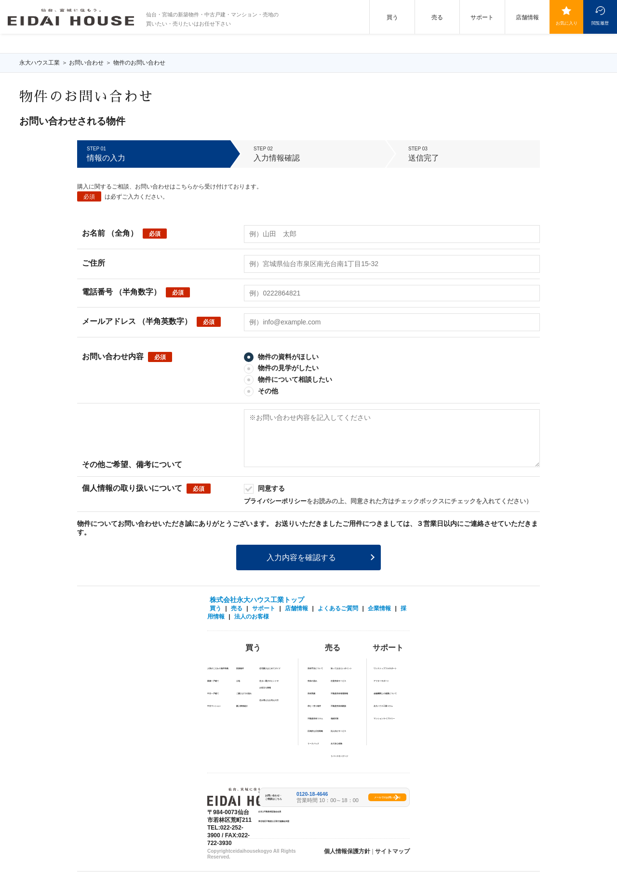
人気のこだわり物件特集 (217, 668)
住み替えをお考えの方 (269, 700)
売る (437, 17)
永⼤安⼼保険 (336, 743)
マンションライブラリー (384, 718)
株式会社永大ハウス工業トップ (257, 600)
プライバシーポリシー (275, 501)
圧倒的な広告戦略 (315, 731)
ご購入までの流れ (244, 693)
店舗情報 (527, 17)
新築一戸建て (213, 681)
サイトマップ (392, 851)
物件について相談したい (288, 379)
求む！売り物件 (314, 706)
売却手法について (315, 668)
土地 (238, 681)
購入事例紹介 (242, 706)
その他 (261, 391)
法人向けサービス (338, 731)
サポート (482, 17)
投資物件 (240, 668)
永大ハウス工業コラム (383, 706)
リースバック (313, 743)
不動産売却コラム (315, 718)
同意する (264, 488)
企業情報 (379, 608)
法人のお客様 (251, 616)
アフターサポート (381, 681)
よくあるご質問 (338, 608)
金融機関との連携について (385, 693)
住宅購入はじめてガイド (270, 668)
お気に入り (566, 23)
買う (392, 17)
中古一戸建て (213, 693)
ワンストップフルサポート (385, 668)
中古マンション (214, 706)
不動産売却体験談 (338, 706)
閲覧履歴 (600, 23)
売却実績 (311, 693)
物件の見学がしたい (281, 368)
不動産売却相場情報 (339, 693)
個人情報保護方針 (347, 851)
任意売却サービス (338, 681)
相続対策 (334, 718)
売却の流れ (312, 681)
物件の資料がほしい (281, 357)
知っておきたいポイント (341, 668)
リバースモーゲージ (339, 756)
